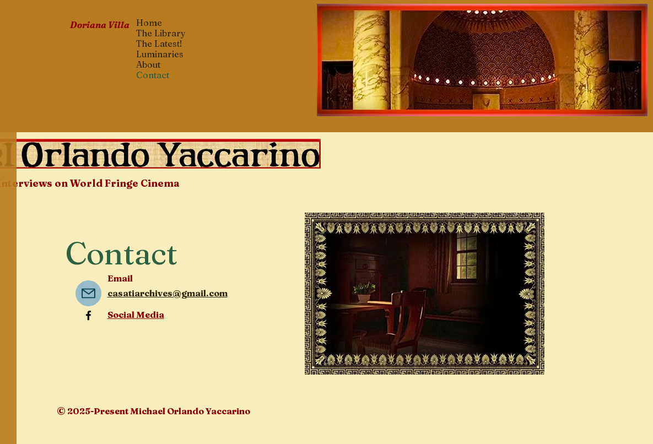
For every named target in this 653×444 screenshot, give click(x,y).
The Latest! (159, 44)
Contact (152, 75)
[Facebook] (88, 315)
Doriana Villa (99, 24)
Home (149, 23)
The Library (161, 33)
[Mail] (88, 293)
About (148, 64)
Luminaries (160, 54)
